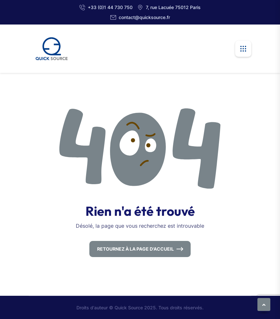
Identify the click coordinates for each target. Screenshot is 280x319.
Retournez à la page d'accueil (135, 249)
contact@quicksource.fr (144, 17)
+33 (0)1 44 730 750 (110, 7)
